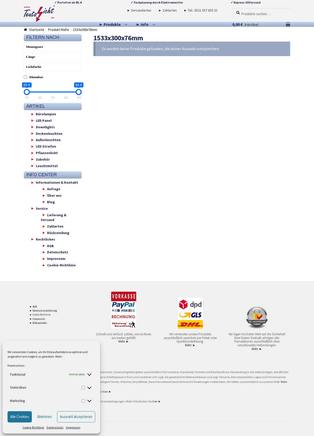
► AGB (33, 306)
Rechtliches (45, 239)
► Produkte (110, 24)
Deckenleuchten (49, 133)
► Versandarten (139, 10)
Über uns (54, 195)
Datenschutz (16, 365)
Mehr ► (123, 341)
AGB (50, 245)
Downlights (45, 127)
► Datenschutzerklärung (43, 310)
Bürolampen (46, 114)
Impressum (73, 427)
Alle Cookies (19, 416)
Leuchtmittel (47, 165)
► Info (142, 24)
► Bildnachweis (38, 322)
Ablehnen (44, 416)
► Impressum (37, 318)
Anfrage (53, 189)
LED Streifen (46, 146)
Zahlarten (55, 226)
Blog (51, 201)
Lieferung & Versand (53, 217)
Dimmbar (36, 77)
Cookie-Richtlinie (33, 427)
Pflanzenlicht (47, 153)
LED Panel (44, 120)
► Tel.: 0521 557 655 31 (201, 10)
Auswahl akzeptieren (76, 416)
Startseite (36, 29)
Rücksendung (58, 232)
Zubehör (43, 159)
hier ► (107, 391)
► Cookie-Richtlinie (40, 314)
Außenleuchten (48, 140)
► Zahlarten (167, 10)
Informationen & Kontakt (57, 182)
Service (42, 208)
